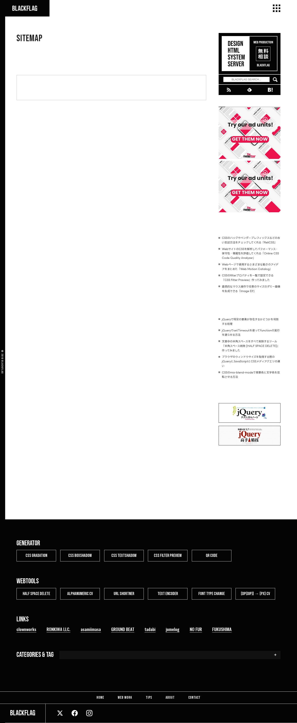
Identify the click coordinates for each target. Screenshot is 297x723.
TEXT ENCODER (168, 593)
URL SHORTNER (124, 593)
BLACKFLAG (2, 367)
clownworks (26, 629)
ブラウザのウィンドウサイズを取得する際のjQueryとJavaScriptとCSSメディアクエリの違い (251, 361)
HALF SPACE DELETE (36, 593)
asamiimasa (91, 629)
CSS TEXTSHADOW (124, 555)
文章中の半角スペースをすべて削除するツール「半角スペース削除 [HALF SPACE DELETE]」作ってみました (251, 346)
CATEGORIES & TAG (35, 654)
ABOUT (168, 697)
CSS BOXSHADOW (80, 555)
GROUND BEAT (122, 629)
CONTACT (192, 697)
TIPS (149, 697)
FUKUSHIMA (222, 629)
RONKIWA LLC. (58, 629)
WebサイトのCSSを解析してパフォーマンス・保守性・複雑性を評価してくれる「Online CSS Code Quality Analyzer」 (250, 253)
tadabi (150, 629)
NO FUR (196, 629)
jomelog (172, 629)
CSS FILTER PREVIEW (168, 555)
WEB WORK (126, 697)
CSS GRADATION (36, 555)
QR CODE (211, 555)
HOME (103, 697)
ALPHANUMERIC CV (80, 593)
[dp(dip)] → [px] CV (255, 593)
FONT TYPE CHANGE (211, 593)
